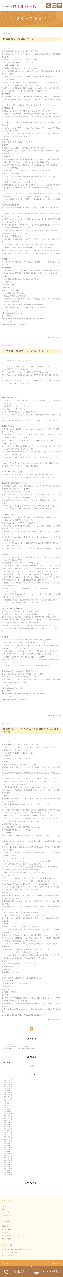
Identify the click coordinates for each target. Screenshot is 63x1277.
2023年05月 (8, 1093)
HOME (4, 1206)
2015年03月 (8, 1149)
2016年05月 (8, 1122)
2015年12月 (8, 1130)
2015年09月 (8, 1137)
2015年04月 (8, 1147)
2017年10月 (8, 1107)
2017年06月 (8, 1111)
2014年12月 (8, 1156)
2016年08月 (8, 1118)
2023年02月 (8, 1099)
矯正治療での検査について (18, 38)
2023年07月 (8, 1088)
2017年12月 (8, 1103)
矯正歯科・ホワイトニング (11, 1235)
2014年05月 (8, 1170)
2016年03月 (8, 1126)
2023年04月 (8, 1095)
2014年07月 (8, 1166)
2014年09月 (8, 1162)
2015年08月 (8, 1139)
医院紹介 (5, 1209)
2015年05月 (8, 1145)
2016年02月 (8, 1128)
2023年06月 (8, 1090)
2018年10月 (8, 1101)
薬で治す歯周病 (7, 1229)
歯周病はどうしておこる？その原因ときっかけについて (22, 1048)
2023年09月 (8, 1084)
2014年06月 (8, 1168)
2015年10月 (8, 1135)
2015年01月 (8, 1153)
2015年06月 (8, 1143)
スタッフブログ (7, 1215)
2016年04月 (8, 1124)
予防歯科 (5, 1226)
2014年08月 (8, 1164)
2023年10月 (8, 1082)
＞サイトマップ (6, 1263)
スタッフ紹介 (6, 1212)
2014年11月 (8, 1158)
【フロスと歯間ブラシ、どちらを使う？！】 (28, 351)
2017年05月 (8, 1114)
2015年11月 (8, 1133)
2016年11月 (8, 1116)
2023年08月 (8, 1086)
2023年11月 (8, 1080)
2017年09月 (8, 1109)
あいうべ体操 (6, 1239)
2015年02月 (8, 1151)
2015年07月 (8, 1141)
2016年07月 (8, 1120)
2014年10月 (8, 1160)
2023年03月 (8, 1097)
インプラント (6, 1232)
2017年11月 (8, 1105)
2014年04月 (8, 1172)
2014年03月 (8, 1175)
